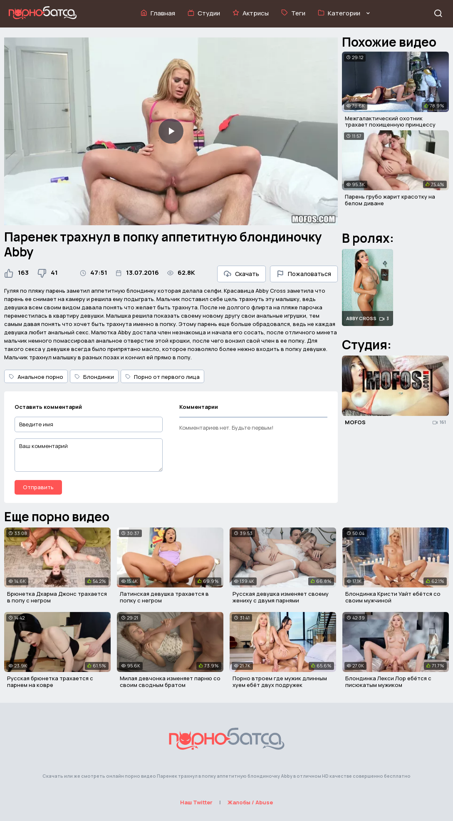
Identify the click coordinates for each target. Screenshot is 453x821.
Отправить (38, 487)
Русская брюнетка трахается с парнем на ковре (50, 681)
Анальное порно (36, 377)
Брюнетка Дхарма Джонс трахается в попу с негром (57, 597)
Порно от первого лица (162, 377)
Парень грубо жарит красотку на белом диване (390, 200)
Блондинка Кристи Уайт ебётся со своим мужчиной (393, 597)
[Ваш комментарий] (89, 455)
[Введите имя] (89, 424)
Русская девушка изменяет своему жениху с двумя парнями (281, 597)
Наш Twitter (196, 802)
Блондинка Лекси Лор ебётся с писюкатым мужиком (388, 681)
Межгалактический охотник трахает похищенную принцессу (390, 121)
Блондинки (94, 377)
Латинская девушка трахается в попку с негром (164, 597)
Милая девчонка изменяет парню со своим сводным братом (170, 681)
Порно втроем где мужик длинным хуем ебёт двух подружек (280, 681)
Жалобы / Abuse (250, 802)
